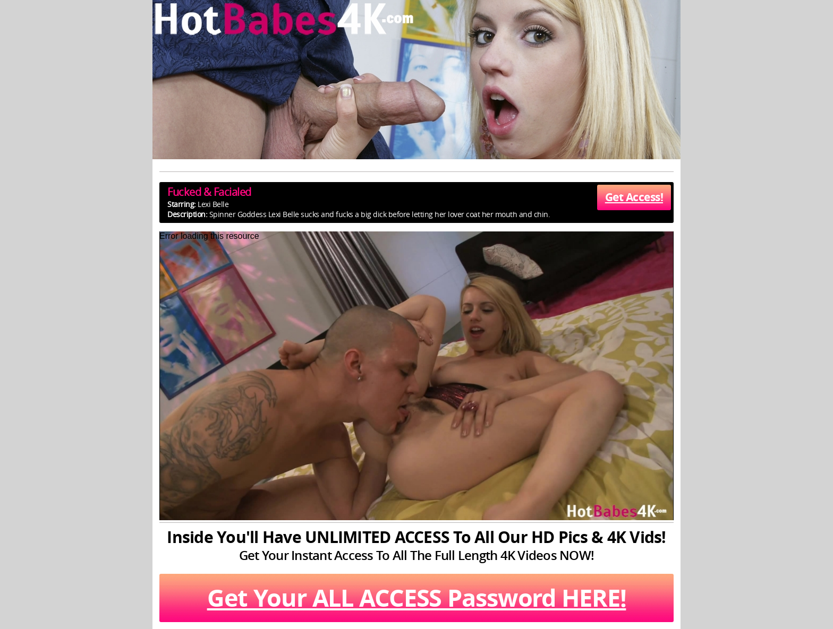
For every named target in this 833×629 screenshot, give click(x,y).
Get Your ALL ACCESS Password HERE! (416, 597)
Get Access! (634, 197)
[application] (416, 375)
